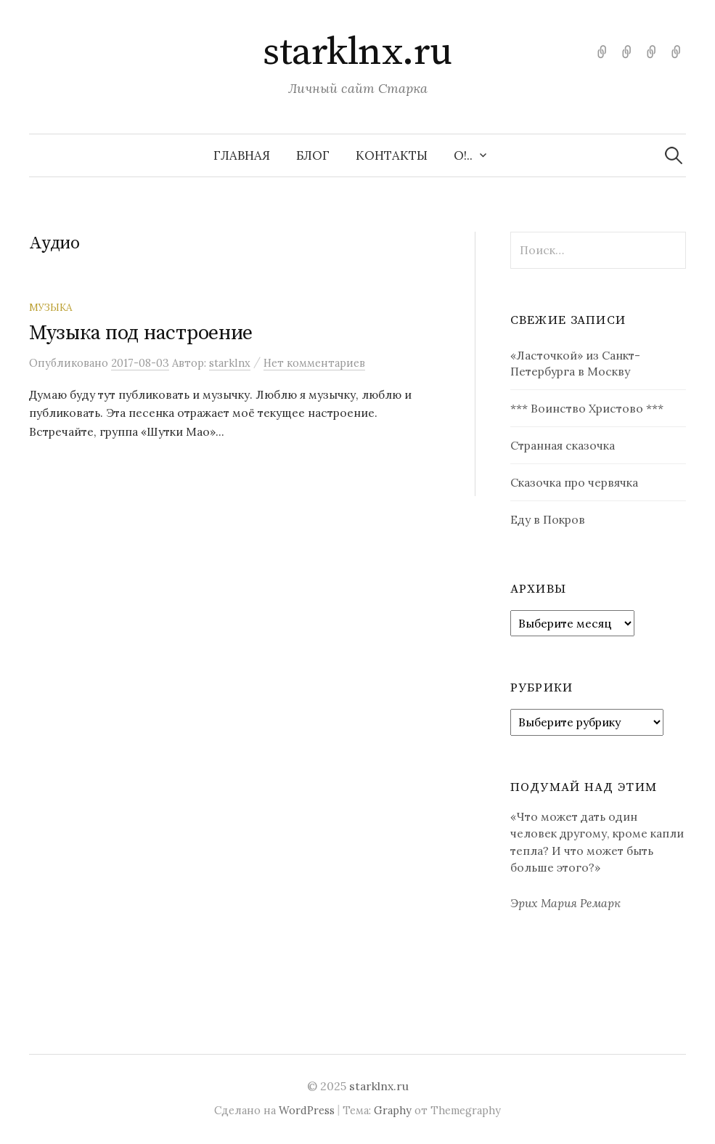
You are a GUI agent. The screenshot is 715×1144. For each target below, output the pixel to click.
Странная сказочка (562, 445)
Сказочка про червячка (574, 482)
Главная (241, 155)
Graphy (393, 1110)
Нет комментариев (314, 363)
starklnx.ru (357, 52)
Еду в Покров (547, 519)
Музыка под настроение (141, 333)
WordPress (307, 1110)
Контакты (392, 155)
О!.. (463, 155)
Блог (313, 155)
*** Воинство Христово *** (586, 408)
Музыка (50, 307)
